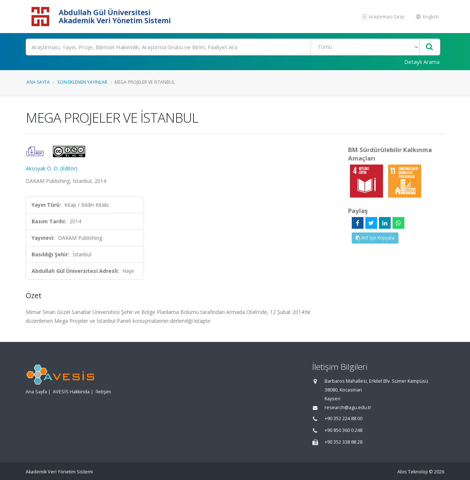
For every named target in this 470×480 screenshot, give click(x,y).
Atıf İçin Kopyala (375, 238)
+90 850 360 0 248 (343, 430)
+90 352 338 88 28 (343, 442)
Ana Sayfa (38, 82)
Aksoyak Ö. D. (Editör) (51, 168)
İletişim (103, 392)
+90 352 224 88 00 (343, 418)
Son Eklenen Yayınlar (82, 82)
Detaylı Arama (422, 61)
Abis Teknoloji (412, 472)
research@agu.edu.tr (348, 407)
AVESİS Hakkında (71, 392)
